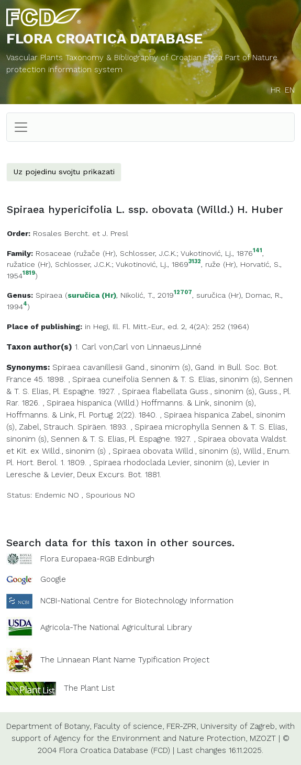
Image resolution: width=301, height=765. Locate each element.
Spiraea (49, 295)
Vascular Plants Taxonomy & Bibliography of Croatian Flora (115, 57)
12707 (183, 293)
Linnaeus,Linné (174, 347)
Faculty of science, (129, 726)
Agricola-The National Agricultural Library (116, 627)
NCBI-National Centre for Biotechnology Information (136, 600)
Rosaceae (53, 253)
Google (53, 579)
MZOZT (263, 738)
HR (276, 90)
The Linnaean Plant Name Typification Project (124, 660)
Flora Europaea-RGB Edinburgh (97, 559)
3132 (194, 262)
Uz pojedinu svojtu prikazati (64, 171)
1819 (29, 273)
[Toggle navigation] (21, 127)
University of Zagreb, (238, 726)
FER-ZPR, (182, 726)
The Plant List (89, 688)
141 (257, 251)
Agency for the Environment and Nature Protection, (150, 738)
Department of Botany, (48, 726)
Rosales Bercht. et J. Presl (80, 233)
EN (290, 90)
